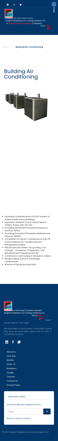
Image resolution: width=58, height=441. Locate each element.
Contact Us (12, 380)
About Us (11, 351)
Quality (10, 372)
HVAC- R (7, 46)
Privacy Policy (13, 385)
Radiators (11, 368)
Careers (11, 376)
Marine (10, 360)
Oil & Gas (11, 356)
